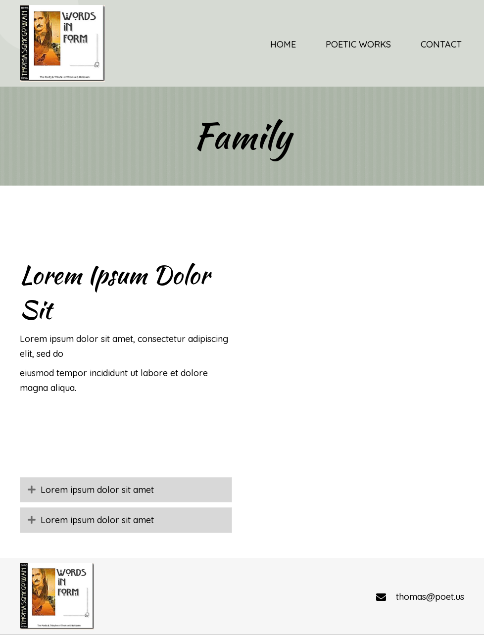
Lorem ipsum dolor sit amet (97, 425)
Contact (325, 590)
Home (151, 590)
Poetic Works (207, 590)
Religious (272, 590)
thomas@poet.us (430, 532)
